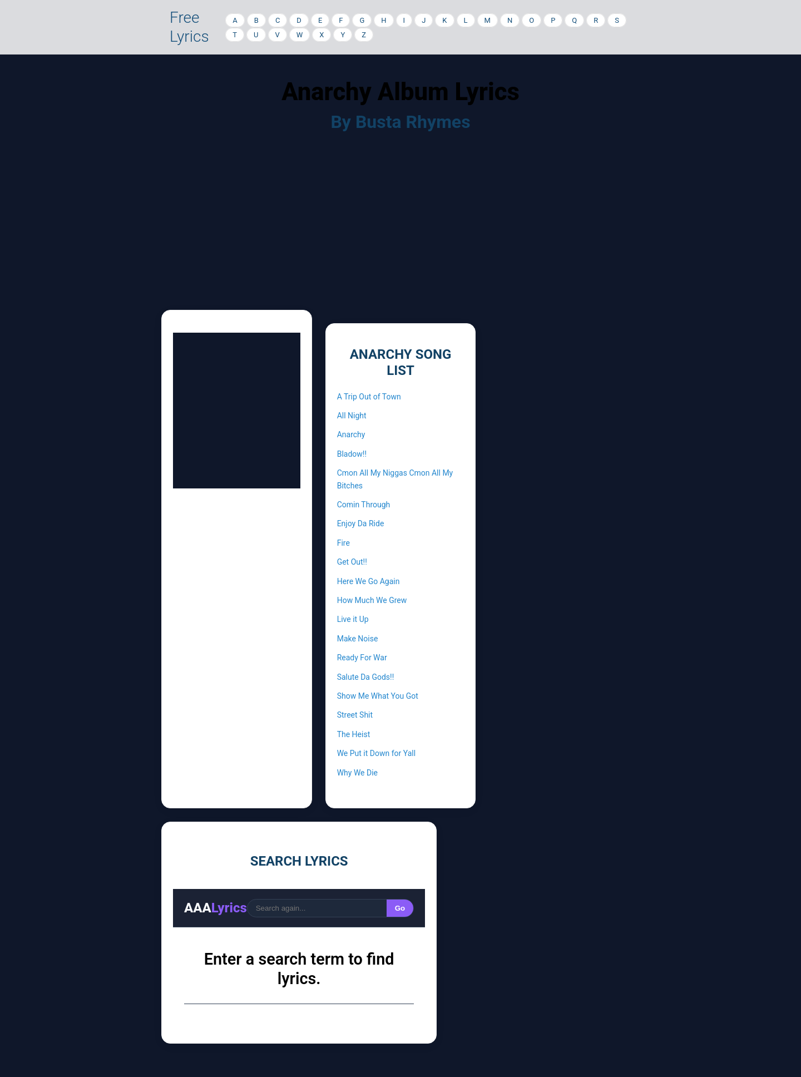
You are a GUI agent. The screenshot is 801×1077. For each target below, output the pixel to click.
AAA (215, 908)
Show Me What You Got (377, 695)
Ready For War (362, 657)
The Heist (353, 734)
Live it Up (353, 619)
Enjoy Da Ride (360, 523)
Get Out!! (352, 561)
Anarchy (351, 434)
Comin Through (363, 504)
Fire (343, 542)
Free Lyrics (189, 27)
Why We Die (357, 772)
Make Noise (357, 638)
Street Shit (355, 714)
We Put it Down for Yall (376, 753)
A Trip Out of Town (369, 396)
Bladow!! (352, 453)
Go (400, 908)
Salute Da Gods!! (365, 677)
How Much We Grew (372, 600)
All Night (352, 415)
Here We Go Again (368, 581)
